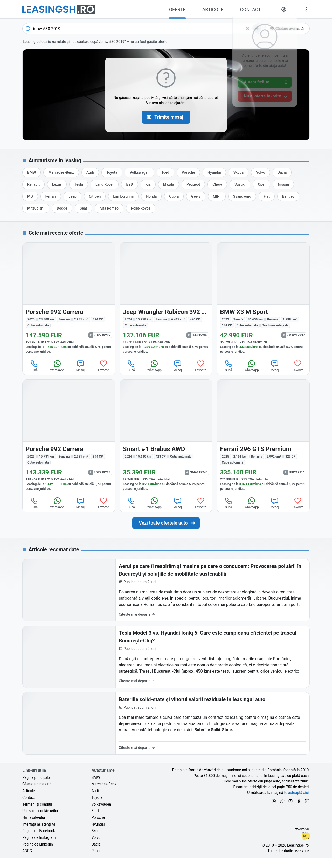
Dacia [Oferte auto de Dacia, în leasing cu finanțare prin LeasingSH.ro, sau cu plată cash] (96, 844)
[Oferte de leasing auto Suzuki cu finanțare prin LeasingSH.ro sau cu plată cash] (240, 184)
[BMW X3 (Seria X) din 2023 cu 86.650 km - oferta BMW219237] (263, 300)
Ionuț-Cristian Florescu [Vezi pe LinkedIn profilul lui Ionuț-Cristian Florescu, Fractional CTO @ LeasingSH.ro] (305, 836)
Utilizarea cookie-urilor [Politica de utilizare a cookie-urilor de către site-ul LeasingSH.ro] (40, 811)
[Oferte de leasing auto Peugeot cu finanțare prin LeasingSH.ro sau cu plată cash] (193, 184)
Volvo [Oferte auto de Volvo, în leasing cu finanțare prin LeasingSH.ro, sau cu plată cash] (96, 837)
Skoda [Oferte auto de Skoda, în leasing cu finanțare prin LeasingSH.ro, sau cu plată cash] (97, 831)
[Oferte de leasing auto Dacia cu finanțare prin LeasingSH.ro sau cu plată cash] (282, 172)
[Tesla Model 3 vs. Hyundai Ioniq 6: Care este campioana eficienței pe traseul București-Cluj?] (166, 657)
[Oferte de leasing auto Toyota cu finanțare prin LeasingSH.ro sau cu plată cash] (111, 172)
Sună (34, 365)
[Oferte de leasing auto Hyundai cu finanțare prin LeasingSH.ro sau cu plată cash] (214, 172)
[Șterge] (247, 28)
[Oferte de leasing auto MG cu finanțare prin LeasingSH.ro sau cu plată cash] (30, 196)
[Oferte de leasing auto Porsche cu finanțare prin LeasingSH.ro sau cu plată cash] (188, 172)
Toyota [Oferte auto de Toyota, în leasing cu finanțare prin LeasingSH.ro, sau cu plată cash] (97, 797)
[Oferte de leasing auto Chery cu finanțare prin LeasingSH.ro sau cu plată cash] (217, 184)
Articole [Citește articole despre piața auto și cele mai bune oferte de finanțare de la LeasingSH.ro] (28, 791)
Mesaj (80, 365)
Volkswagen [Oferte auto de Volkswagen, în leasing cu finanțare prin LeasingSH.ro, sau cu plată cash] (101, 804)
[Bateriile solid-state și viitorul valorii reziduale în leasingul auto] (166, 723)
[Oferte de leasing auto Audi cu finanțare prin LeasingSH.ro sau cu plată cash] (90, 172)
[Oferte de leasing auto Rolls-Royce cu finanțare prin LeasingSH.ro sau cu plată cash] (140, 208)
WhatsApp (57, 365)
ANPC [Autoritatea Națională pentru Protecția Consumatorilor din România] (27, 851)
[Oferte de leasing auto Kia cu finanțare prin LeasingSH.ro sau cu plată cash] (148, 184)
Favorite (103, 365)
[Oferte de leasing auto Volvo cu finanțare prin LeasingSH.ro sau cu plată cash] (260, 172)
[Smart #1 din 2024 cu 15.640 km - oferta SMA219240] (166, 437)
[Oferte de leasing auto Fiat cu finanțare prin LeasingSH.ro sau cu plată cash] (267, 196)
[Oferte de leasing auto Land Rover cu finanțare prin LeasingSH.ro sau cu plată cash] (105, 184)
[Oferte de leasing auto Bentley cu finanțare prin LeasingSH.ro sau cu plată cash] (288, 196)
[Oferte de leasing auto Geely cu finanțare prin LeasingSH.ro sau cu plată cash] (195, 196)
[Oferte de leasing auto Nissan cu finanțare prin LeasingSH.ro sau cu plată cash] (283, 184)
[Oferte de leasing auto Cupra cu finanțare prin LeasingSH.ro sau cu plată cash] (174, 196)
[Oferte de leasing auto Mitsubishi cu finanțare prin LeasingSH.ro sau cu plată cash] (35, 208)
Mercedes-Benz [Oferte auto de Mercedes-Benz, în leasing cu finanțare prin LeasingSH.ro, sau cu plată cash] (104, 784)
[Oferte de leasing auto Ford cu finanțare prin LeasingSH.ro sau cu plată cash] (165, 172)
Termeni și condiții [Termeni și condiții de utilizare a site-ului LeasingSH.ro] (37, 804)
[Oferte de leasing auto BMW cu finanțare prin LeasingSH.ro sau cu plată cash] (31, 172)
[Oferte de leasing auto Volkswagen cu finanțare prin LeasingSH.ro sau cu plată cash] (139, 172)
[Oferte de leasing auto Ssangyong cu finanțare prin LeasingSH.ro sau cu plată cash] (242, 196)
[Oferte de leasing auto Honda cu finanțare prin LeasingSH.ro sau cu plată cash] (151, 196)
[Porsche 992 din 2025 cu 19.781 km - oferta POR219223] (69, 437)
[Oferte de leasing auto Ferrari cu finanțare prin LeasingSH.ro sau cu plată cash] (50, 196)
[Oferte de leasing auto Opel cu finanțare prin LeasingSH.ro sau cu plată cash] (261, 184)
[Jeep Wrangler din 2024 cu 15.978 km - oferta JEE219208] (166, 300)
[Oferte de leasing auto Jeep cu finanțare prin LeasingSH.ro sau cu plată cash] (72, 196)
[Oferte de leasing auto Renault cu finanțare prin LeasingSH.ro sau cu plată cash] (33, 184)
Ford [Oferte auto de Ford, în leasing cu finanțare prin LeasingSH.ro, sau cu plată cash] (95, 811)
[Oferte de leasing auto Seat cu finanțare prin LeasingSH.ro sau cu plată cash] (83, 208)
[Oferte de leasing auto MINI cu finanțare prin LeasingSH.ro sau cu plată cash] (217, 196)
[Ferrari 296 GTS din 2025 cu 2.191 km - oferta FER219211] (263, 437)
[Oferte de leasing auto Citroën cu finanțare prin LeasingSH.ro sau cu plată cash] (95, 196)
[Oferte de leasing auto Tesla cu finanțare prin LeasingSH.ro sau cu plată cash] (78, 184)
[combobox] (142, 28)
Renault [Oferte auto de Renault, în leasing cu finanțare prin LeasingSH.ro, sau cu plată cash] (98, 851)
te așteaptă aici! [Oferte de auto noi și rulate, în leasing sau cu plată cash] (297, 792)
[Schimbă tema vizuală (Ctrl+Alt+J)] (306, 9)
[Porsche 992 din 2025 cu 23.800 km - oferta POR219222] (69, 300)
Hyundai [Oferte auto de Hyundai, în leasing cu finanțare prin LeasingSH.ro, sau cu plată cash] (98, 824)
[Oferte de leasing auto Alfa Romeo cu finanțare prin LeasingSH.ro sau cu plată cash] (109, 208)
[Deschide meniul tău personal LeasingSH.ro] (284, 9)
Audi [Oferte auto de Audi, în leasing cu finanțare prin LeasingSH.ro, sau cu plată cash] (95, 791)
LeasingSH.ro (298, 845)
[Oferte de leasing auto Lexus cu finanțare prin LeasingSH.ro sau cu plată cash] (57, 184)
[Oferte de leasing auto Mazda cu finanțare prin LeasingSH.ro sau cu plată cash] (168, 184)
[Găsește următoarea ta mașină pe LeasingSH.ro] (58, 9)
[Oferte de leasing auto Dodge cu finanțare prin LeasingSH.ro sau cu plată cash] (62, 208)
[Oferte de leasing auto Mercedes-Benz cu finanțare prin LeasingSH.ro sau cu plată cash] (61, 172)
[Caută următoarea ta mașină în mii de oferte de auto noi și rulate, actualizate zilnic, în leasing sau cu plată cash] (166, 523)
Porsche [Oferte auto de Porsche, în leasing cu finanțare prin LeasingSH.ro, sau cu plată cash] (98, 817)
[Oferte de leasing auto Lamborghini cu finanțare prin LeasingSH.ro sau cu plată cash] (123, 196)
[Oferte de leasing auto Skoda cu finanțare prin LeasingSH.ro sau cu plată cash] (238, 172)
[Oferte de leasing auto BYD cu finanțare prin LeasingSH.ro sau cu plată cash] (129, 184)
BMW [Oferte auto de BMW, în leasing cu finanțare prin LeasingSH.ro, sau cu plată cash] (96, 777)
